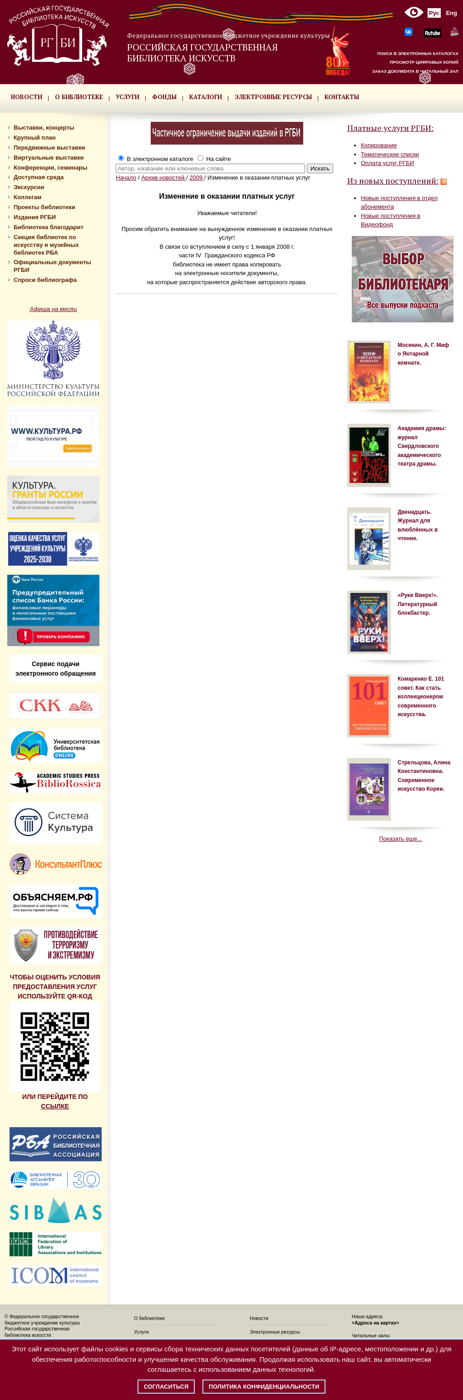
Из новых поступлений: (392, 180)
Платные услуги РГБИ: (390, 127)
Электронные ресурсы (275, 1332)
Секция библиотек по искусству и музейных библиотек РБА (46, 245)
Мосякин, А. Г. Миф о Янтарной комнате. (423, 354)
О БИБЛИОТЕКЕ (79, 97)
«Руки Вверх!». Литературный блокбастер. (418, 604)
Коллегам (27, 197)
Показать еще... (400, 838)
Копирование (379, 145)
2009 (196, 177)
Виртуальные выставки (49, 157)
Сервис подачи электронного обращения (55, 668)
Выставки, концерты (44, 127)
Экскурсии (29, 187)
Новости (259, 1318)
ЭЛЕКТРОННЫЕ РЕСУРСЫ (273, 97)
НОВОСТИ (26, 97)
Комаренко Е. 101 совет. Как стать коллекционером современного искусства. (421, 697)
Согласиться (166, 1386)
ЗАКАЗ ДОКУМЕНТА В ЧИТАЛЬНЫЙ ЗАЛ (415, 71)
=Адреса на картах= (375, 1322)
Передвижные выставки (49, 147)
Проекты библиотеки (44, 207)
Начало (126, 177)
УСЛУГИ (127, 97)
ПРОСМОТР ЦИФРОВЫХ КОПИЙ (423, 62)
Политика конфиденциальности (264, 1386)
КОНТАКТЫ (342, 97)
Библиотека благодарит (49, 227)
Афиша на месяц (53, 309)
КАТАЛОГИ (205, 97)
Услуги (141, 1332)
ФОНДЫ (164, 97)
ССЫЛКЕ (55, 1106)
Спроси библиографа (45, 279)
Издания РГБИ (35, 217)
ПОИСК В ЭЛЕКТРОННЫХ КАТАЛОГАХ (417, 53)
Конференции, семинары (50, 167)
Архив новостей (163, 177)
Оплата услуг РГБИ (387, 163)
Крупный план (35, 137)
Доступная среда (39, 177)
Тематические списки (390, 154)
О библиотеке (149, 1318)
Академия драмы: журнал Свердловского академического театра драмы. (422, 446)
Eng (451, 13)
